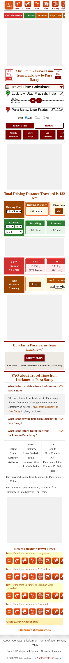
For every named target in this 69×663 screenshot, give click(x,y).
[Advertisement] (34, 43)
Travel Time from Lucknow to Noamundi (27, 604)
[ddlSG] (14, 232)
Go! (59, 211)
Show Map (30, 134)
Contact (17, 640)
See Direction (47, 134)
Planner (42, 15)
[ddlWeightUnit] (18, 226)
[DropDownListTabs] (34, 86)
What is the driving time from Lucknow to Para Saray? (32, 421)
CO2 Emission (13, 15)
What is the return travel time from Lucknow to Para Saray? (28, 433)
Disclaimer (30, 640)
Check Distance (13, 134)
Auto (29, 117)
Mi (38, 117)
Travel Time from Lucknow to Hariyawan (27, 553)
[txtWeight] (10, 226)
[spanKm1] (58, 286)
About (6, 640)
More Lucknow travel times (23, 621)
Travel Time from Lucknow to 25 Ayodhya (28, 569)
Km (47, 117)
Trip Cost (55, 15)
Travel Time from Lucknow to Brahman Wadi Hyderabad (29, 587)
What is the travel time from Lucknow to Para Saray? (32, 388)
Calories (30, 15)
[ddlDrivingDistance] (39, 211)
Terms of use (47, 640)
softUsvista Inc (46, 658)
